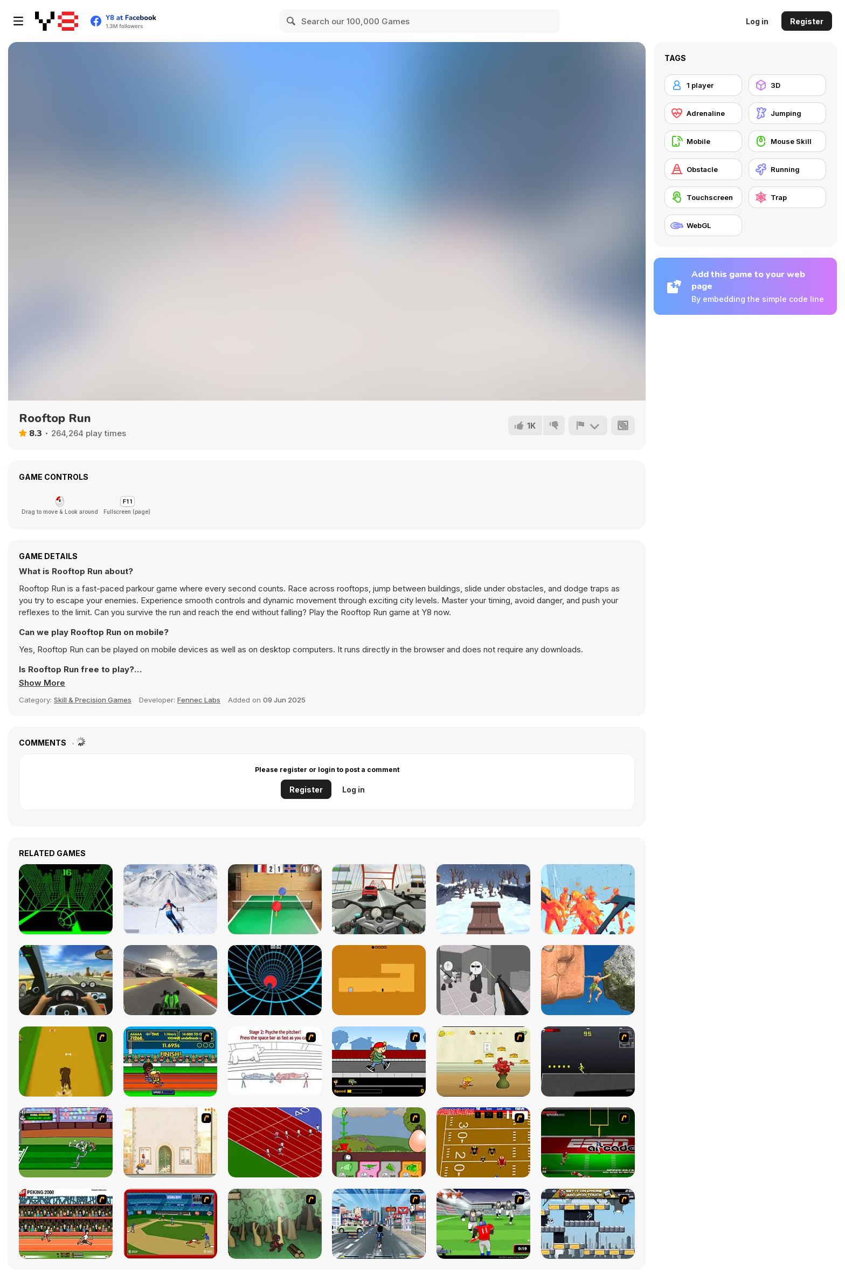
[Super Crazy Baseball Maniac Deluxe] (275, 1061)
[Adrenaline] (703, 113)
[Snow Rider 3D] (483, 899)
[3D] (787, 85)
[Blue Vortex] (275, 980)
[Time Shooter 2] (588, 899)
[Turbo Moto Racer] (379, 899)
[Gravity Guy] (588, 1224)
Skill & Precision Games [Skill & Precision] (92, 699)
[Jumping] (787, 113)
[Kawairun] (275, 1224)
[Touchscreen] (703, 197)
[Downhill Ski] (170, 899)
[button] (42, 683)
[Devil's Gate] (379, 980)
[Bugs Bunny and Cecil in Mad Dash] (66, 1142)
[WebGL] (703, 225)
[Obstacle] (703, 169)
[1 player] (703, 85)
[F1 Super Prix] (170, 980)
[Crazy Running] (379, 1224)
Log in (757, 21)
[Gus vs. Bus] (379, 1061)
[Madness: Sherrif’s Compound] (483, 980)
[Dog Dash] (66, 1061)
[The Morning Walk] (170, 1142)
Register (806, 21)
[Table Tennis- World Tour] (275, 899)
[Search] (291, 21)
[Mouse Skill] (787, 141)
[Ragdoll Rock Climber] (588, 980)
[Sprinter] (275, 1142)
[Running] (787, 169)
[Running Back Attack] (483, 1224)
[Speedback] (588, 1142)
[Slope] (66, 899)
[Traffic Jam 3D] (66, 980)
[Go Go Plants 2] (379, 1142)
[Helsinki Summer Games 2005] (170, 1061)
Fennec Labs (198, 699)
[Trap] (787, 197)
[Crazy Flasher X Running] (588, 1061)
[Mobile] (703, 141)
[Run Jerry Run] (483, 1061)
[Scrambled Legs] (483, 1142)
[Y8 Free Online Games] (56, 21)
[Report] (588, 425)
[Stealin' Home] (170, 1224)
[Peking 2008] (66, 1224)
